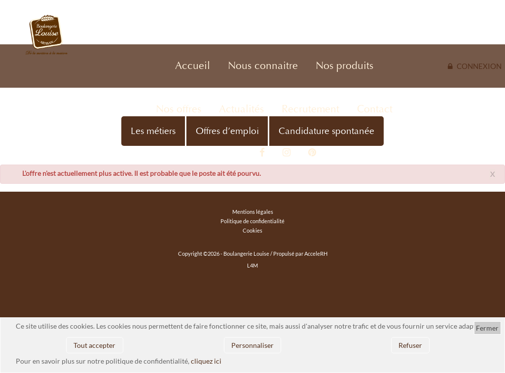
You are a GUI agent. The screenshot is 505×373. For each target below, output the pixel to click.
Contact (375, 109)
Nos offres (178, 109)
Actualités (241, 109)
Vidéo (237, 152)
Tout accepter (94, 345)
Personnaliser (252, 345)
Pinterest (312, 152)
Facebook (262, 152)
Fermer (487, 328)
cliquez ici (206, 361)
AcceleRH (315, 253)
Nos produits (344, 66)
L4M (252, 265)
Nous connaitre (263, 66)
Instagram (286, 152)
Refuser (410, 345)
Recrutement (310, 109)
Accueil (192, 66)
